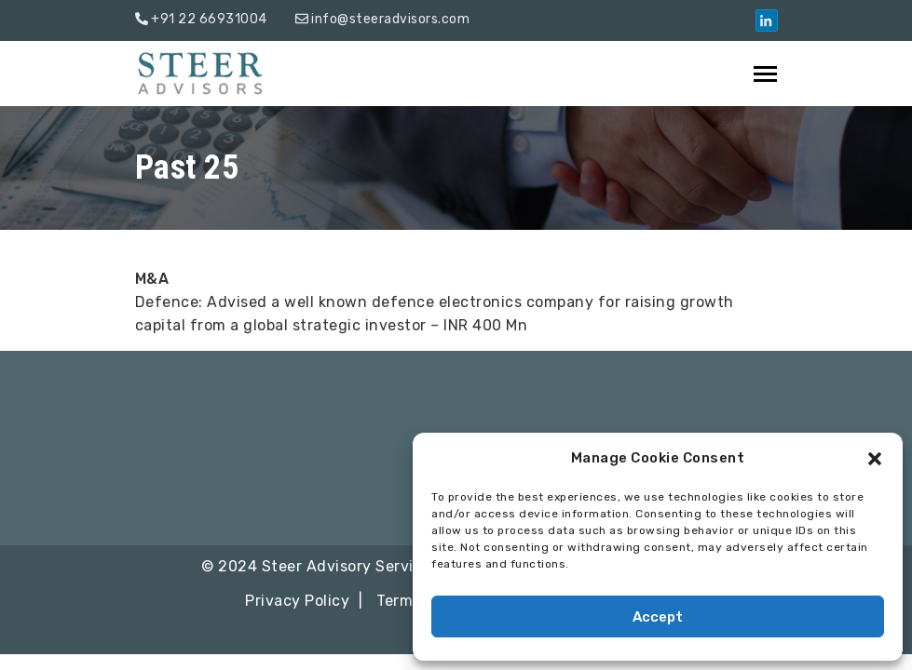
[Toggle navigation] (767, 74)
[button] (874, 458)
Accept (658, 617)
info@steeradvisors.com (390, 19)
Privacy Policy (297, 601)
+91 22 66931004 (209, 19)
